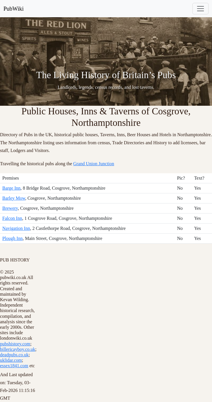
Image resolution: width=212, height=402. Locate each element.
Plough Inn (12, 238)
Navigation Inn (16, 228)
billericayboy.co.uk (17, 349)
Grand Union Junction (93, 163)
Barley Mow (13, 198)
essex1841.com (14, 365)
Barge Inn (11, 188)
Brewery (10, 208)
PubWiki (13, 8)
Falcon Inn (12, 218)
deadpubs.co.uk (14, 354)
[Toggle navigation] (200, 8)
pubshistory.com (15, 343)
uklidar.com (11, 360)
